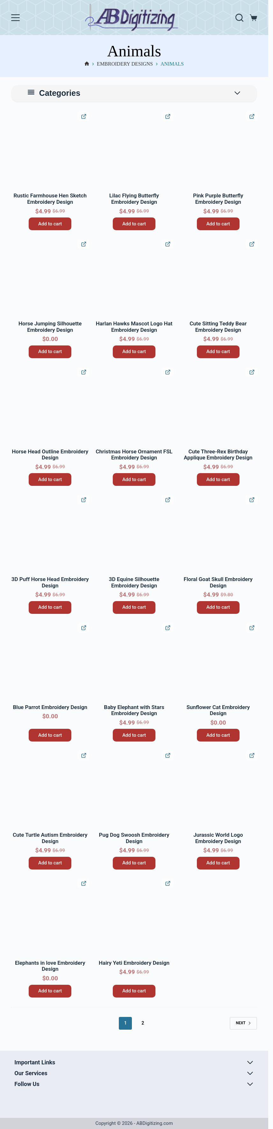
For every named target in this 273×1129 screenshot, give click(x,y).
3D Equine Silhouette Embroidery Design (134, 582)
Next (243, 1023)
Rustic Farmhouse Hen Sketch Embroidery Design (50, 198)
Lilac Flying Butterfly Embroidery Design (134, 198)
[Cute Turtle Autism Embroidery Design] (50, 790)
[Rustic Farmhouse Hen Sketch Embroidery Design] (50, 151)
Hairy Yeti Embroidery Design (134, 963)
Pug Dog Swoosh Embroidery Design (134, 838)
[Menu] (15, 17)
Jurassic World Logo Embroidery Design (218, 838)
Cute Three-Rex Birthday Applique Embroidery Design (218, 454)
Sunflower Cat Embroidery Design (218, 710)
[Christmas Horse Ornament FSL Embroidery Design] (134, 406)
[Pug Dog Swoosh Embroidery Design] (134, 790)
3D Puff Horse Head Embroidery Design (50, 582)
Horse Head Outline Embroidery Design (50, 454)
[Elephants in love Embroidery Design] (50, 918)
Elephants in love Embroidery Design (50, 966)
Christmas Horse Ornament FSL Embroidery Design (134, 454)
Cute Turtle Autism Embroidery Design (50, 838)
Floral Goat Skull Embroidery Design (218, 582)
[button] (17, 117)
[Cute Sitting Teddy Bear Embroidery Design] (218, 278)
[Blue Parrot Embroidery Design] (50, 662)
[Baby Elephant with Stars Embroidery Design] (134, 662)
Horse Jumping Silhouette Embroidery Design (50, 326)
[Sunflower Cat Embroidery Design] (218, 662)
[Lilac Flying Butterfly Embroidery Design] (134, 151)
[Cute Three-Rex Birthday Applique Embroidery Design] (218, 406)
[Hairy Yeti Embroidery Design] (134, 918)
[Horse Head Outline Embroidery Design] (50, 406)
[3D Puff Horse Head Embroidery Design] (50, 534)
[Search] (239, 18)
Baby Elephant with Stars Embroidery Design (134, 710)
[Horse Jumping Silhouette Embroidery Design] (50, 278)
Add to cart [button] (50, 224)
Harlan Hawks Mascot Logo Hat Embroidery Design (134, 326)
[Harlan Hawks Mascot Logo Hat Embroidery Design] (134, 278)
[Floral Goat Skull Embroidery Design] (218, 534)
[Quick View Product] (83, 116)
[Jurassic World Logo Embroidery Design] (218, 790)
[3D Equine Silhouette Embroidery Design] (134, 534)
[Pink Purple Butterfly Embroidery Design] (218, 151)
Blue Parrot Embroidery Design (50, 707)
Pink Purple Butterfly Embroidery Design (218, 198)
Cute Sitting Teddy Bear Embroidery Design (218, 326)
